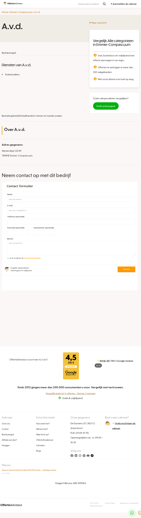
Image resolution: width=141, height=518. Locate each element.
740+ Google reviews (114, 363)
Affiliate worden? (9, 440)
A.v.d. (37, 12)
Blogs (38, 451)
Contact (5, 429)
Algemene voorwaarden (129, 503)
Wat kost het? (42, 429)
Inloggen (6, 445)
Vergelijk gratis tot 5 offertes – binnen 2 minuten (70, 393)
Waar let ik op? (42, 434)
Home (5, 12)
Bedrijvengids (8, 434)
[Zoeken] (104, 4)
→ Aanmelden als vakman (123, 3)
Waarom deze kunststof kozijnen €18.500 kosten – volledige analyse (29, 470)
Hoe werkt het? (43, 423)
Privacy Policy (110, 503)
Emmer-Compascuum (21, 12)
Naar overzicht (99, 22)
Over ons (6, 423)
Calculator (40, 445)
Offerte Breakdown (44, 440)
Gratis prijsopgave (105, 106)
